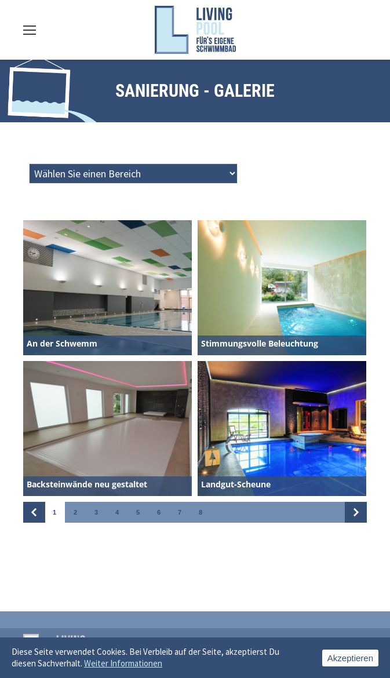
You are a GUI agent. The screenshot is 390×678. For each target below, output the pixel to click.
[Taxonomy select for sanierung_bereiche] (133, 173)
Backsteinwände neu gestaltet (87, 484)
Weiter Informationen (123, 663)
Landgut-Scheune (236, 484)
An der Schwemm (62, 343)
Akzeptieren (350, 658)
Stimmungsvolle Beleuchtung (259, 343)
